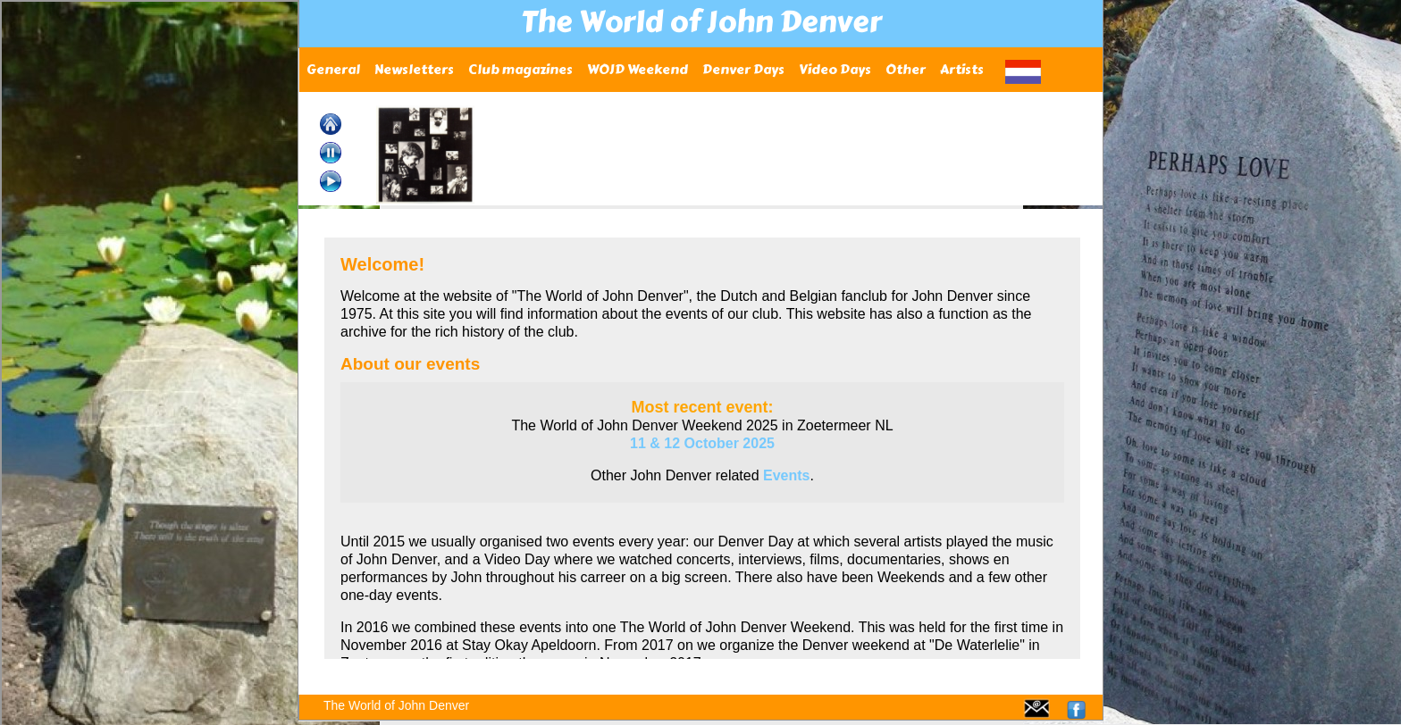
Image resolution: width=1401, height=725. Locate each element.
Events (786, 475)
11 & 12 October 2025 (702, 443)
